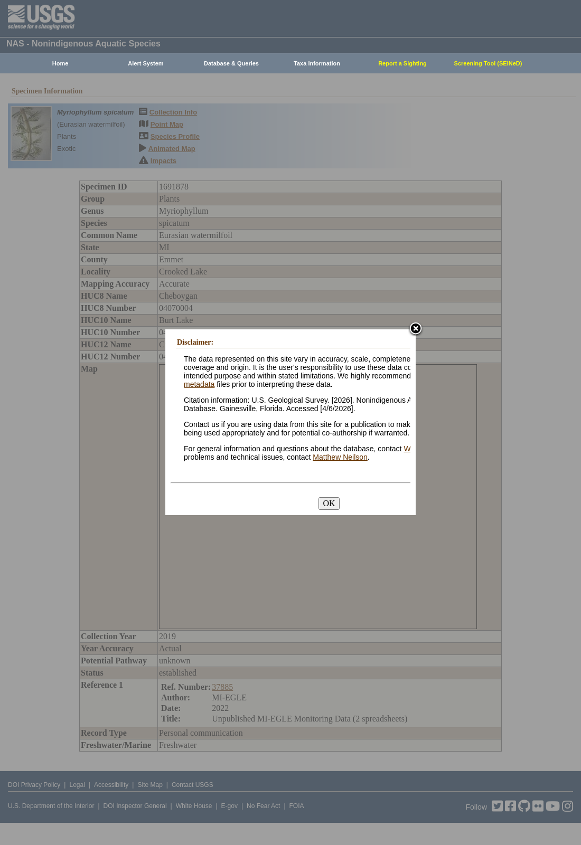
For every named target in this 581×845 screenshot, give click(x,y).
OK (329, 503)
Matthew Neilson (340, 457)
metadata (199, 384)
